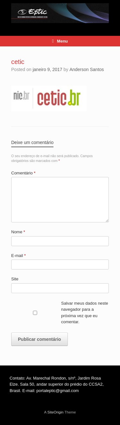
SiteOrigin (55, 412)
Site (14, 279)
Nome (18, 231)
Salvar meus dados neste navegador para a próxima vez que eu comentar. (84, 313)
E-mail (18, 255)
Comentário (23, 173)
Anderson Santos (86, 69)
